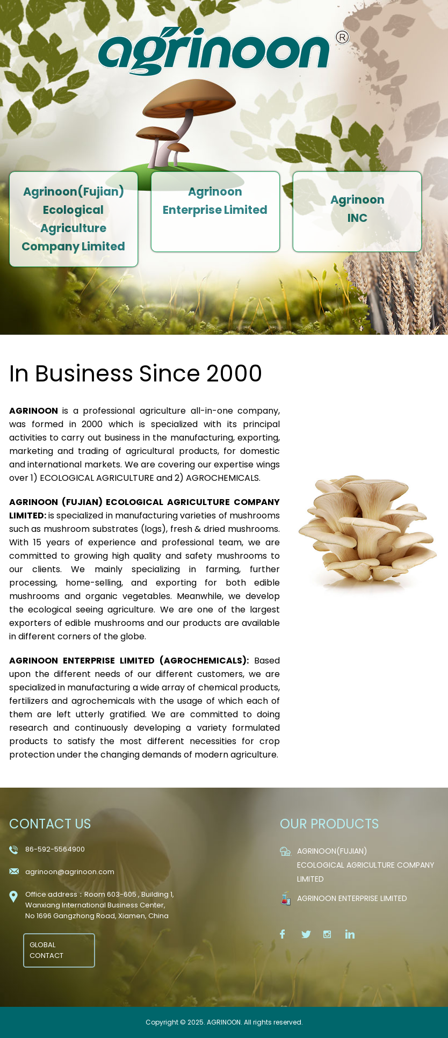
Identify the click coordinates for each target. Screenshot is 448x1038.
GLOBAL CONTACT (46, 950)
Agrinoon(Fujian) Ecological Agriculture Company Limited (366, 865)
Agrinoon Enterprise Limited (352, 898)
